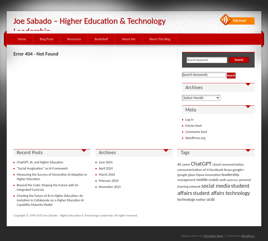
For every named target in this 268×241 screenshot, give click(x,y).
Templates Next (213, 236)
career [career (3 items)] (186, 164)
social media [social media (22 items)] (215, 185)
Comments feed (196, 132)
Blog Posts (47, 39)
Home (22, 39)
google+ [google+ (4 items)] (238, 169)
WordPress (248, 236)
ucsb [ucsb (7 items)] (211, 199)
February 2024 (109, 181)
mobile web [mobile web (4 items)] (217, 179)
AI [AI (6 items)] (179, 164)
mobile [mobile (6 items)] (202, 179)
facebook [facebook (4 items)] (216, 169)
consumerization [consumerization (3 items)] (232, 164)
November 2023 (110, 187)
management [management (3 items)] (186, 180)
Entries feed (193, 126)
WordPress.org (195, 138)
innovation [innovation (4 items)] (213, 174)
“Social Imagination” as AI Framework (42, 168)
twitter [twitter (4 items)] (201, 199)
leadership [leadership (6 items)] (230, 174)
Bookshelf (101, 39)
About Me (128, 39)
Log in (189, 119)
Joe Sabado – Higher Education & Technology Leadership (89, 26)
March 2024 (107, 174)
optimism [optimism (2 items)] (232, 180)
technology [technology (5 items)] (186, 199)
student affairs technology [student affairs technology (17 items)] (221, 193)
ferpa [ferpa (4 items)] (228, 169)
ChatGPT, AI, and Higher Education (40, 162)
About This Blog (159, 39)
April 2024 (106, 168)
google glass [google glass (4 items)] (186, 174)
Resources (74, 39)
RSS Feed (239, 21)
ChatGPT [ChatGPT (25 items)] (201, 163)
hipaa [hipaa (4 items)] (200, 174)
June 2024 (106, 162)
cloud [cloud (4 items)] (216, 164)
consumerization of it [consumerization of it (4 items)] (193, 169)
